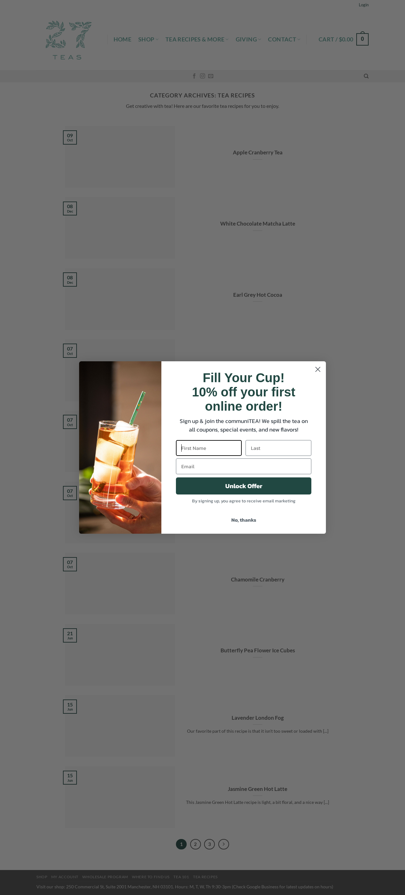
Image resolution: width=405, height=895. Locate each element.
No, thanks (243, 520)
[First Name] (209, 448)
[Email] (243, 466)
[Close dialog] (317, 369)
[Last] (278, 448)
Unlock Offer (243, 486)
